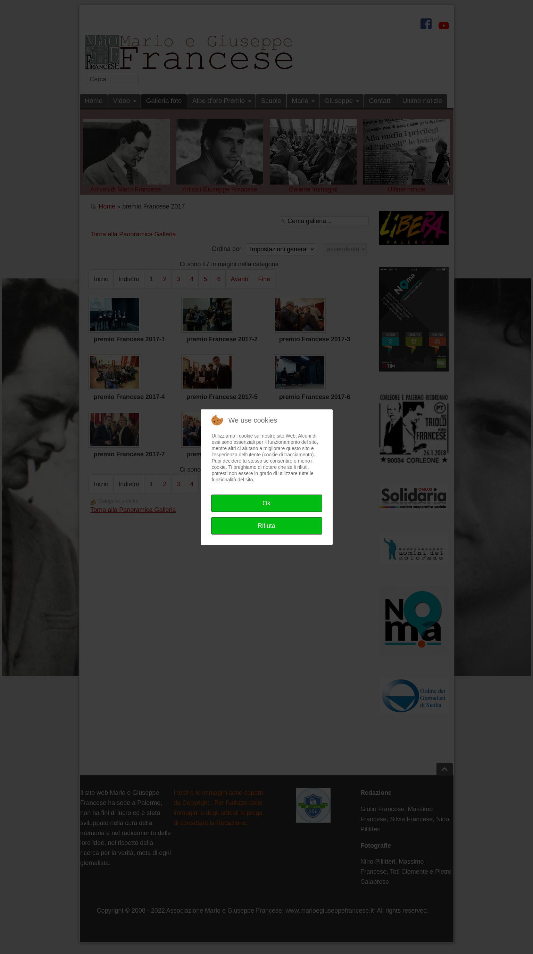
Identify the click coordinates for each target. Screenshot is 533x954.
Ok (266, 503)
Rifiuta (266, 525)
